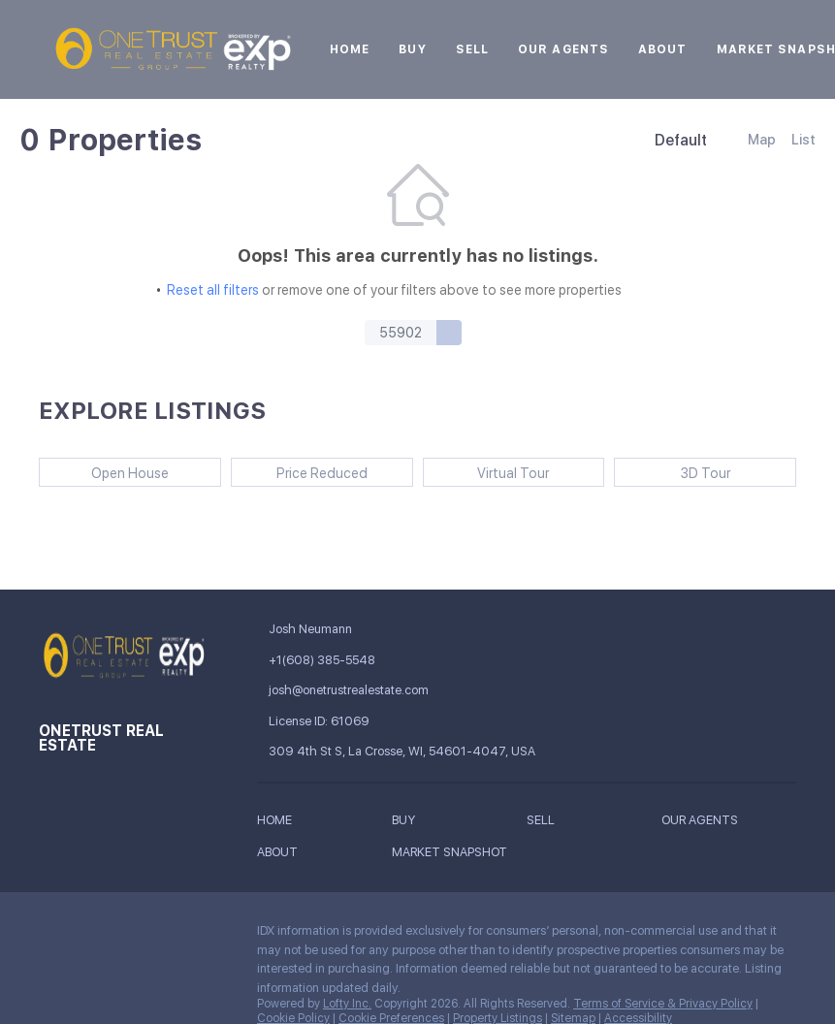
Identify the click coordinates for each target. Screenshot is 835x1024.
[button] (449, 332)
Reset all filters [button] (213, 290)
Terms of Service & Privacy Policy (663, 1003)
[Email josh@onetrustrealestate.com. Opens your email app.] (362, 690)
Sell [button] (472, 49)
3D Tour (705, 473)
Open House (130, 473)
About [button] (663, 49)
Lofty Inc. (347, 1003)
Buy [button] (412, 49)
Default (681, 140)
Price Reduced (322, 473)
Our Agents (563, 49)
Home (349, 49)
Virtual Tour (513, 473)
